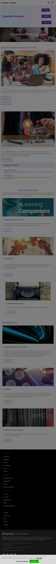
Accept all (34, 561)
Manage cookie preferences (22, 561)
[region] (28, 559)
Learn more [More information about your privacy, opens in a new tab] (39, 558)
